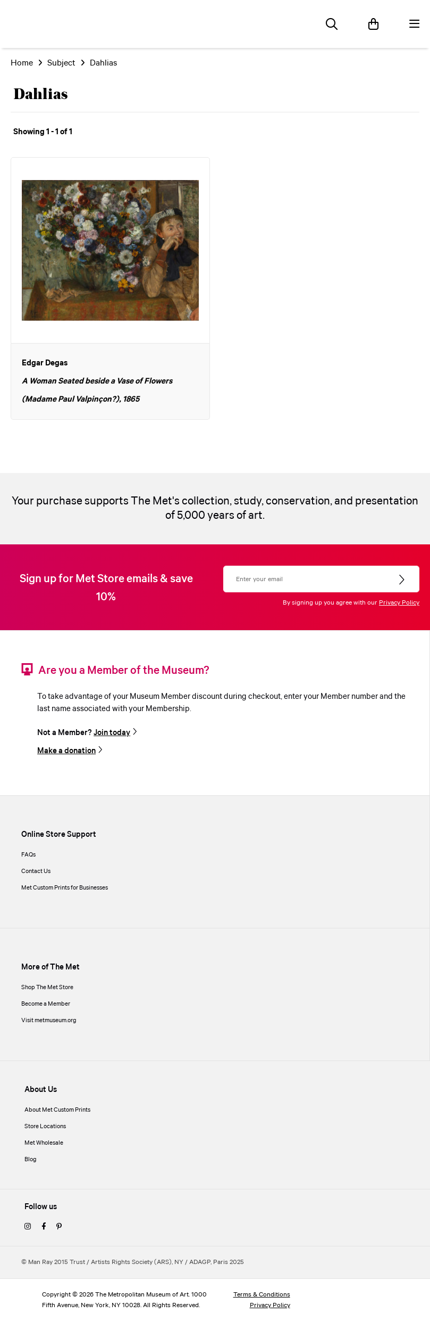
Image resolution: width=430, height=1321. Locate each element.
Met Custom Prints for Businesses (64, 888)
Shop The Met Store (47, 987)
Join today (112, 733)
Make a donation (66, 751)
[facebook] (43, 1227)
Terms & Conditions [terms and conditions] (261, 1294)
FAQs (28, 855)
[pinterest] (59, 1227)
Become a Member (45, 1004)
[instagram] (27, 1227)
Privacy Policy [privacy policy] (270, 1305)
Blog (30, 1159)
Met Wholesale (43, 1143)
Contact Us (35, 871)
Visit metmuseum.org (49, 1020)
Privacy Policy (399, 602)
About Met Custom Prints (57, 1110)
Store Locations (45, 1126)
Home (22, 63)
